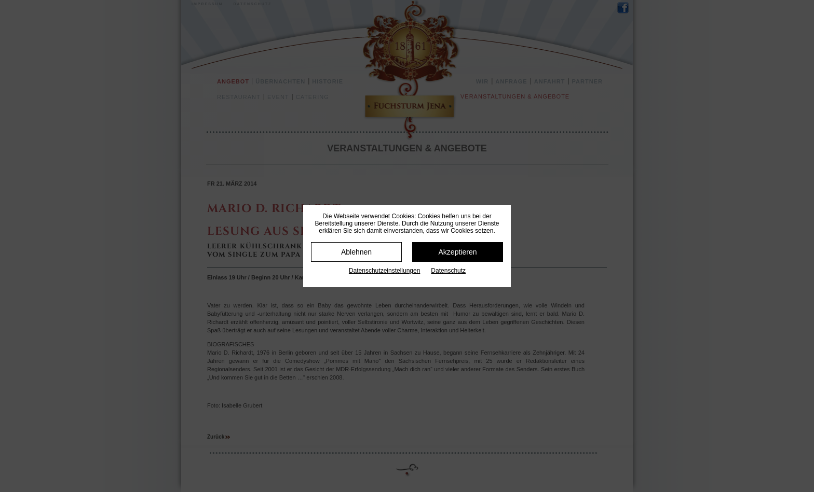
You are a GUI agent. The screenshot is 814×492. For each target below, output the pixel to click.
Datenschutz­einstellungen (384, 270)
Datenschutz (448, 270)
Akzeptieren (458, 252)
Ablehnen (356, 252)
